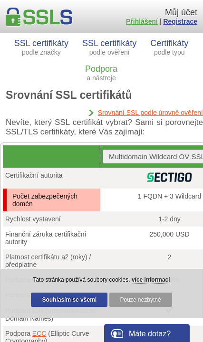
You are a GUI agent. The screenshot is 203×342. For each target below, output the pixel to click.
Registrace (180, 21)
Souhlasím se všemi (69, 299)
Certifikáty (169, 47)
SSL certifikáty (41, 47)
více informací (151, 279)
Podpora (101, 73)
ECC (39, 333)
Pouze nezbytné (140, 299)
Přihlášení (142, 21)
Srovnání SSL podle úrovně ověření (150, 112)
